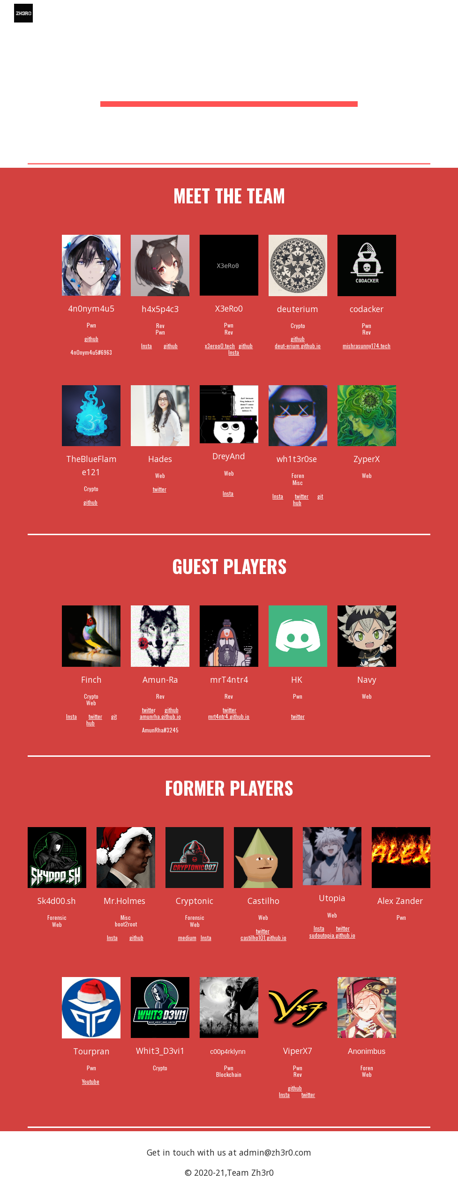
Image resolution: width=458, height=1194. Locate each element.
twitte (148, 710)
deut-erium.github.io (298, 346)
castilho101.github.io (263, 937)
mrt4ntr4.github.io (228, 716)
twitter (159, 489)
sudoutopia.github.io (332, 935)
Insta (146, 346)
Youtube (90, 1081)
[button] (446, 13)
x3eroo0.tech (220, 346)
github (91, 339)
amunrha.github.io (160, 716)
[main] (229, 80)
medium (187, 937)
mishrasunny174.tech (366, 346)
